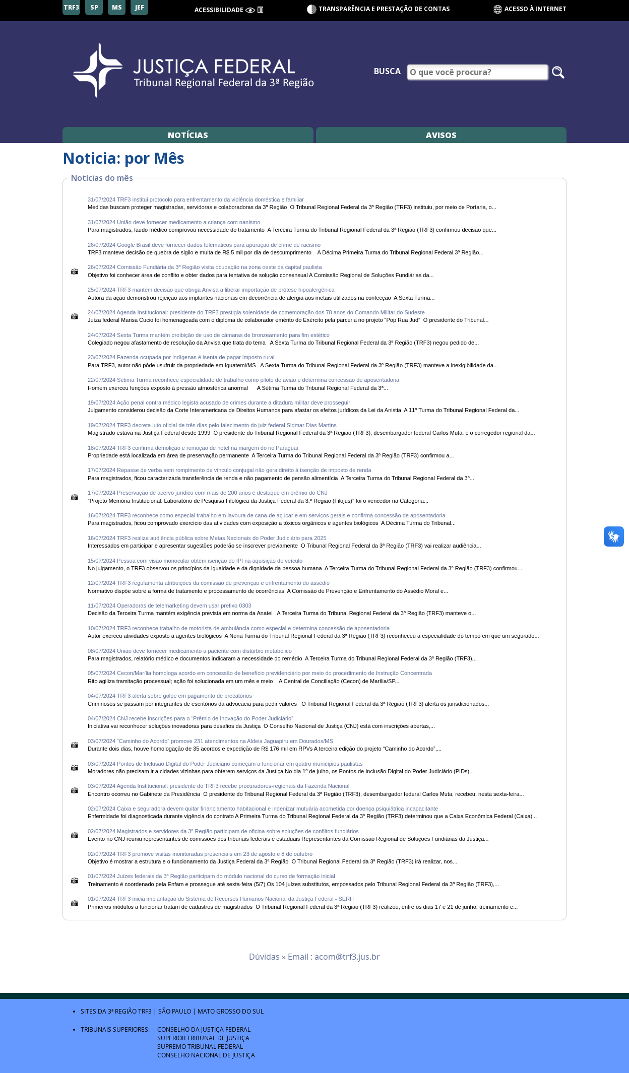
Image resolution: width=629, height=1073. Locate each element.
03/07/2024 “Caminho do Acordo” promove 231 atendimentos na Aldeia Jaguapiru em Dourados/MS (210, 741)
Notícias (188, 135)
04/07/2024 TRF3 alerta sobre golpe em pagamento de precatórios (170, 696)
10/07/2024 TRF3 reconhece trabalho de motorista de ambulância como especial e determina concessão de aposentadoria (239, 628)
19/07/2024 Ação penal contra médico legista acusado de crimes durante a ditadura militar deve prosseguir (220, 402)
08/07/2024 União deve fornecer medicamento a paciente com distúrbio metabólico (190, 651)
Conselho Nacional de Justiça (206, 1055)
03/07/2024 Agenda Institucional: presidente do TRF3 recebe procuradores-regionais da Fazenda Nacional (219, 786)
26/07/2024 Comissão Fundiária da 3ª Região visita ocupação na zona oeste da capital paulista (205, 267)
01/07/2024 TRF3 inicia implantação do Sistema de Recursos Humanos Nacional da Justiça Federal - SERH (221, 899)
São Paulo (174, 1011)
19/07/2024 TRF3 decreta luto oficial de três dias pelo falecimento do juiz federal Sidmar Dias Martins (213, 425)
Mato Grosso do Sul (231, 1011)
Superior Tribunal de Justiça (203, 1038)
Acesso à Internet (529, 9)
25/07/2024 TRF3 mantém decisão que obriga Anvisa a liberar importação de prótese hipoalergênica (211, 290)
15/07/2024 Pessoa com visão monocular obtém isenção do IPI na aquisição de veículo (196, 561)
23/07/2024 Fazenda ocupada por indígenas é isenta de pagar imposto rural (182, 357)
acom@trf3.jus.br (347, 957)
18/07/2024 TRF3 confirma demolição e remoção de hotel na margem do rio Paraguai (193, 448)
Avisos (441, 135)
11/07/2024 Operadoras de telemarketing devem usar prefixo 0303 (170, 605)
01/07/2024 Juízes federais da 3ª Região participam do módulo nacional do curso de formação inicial (211, 876)
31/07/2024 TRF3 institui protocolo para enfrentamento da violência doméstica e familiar (196, 199)
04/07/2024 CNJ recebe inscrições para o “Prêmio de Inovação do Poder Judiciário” (190, 718)
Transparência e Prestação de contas (384, 9)
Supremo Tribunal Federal (200, 1046)
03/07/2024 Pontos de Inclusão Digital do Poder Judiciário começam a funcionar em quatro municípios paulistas (225, 764)
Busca (387, 71)
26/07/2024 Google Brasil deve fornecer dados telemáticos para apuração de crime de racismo (204, 245)
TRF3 (145, 1011)
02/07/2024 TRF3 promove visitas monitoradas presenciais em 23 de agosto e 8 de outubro (201, 854)
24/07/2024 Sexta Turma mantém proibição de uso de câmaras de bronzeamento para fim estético (209, 335)
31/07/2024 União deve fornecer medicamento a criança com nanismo (174, 222)
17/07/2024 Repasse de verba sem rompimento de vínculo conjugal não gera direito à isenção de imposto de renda (230, 470)
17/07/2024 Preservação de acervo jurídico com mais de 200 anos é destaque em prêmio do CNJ (208, 493)
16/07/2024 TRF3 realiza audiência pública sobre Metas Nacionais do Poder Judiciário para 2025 (208, 538)
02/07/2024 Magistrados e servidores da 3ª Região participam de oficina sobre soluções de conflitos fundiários (223, 831)
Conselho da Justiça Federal (203, 1029)
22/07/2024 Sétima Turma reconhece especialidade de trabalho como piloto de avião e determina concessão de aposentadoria (244, 380)
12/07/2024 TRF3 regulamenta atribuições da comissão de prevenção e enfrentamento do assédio (209, 583)
